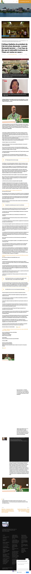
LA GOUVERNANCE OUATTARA (24, 1)
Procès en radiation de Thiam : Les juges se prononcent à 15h (12, 190)
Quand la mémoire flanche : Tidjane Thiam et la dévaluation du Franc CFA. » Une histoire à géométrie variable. (23, 512)
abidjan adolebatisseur (13, 54)
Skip (24, 572)
